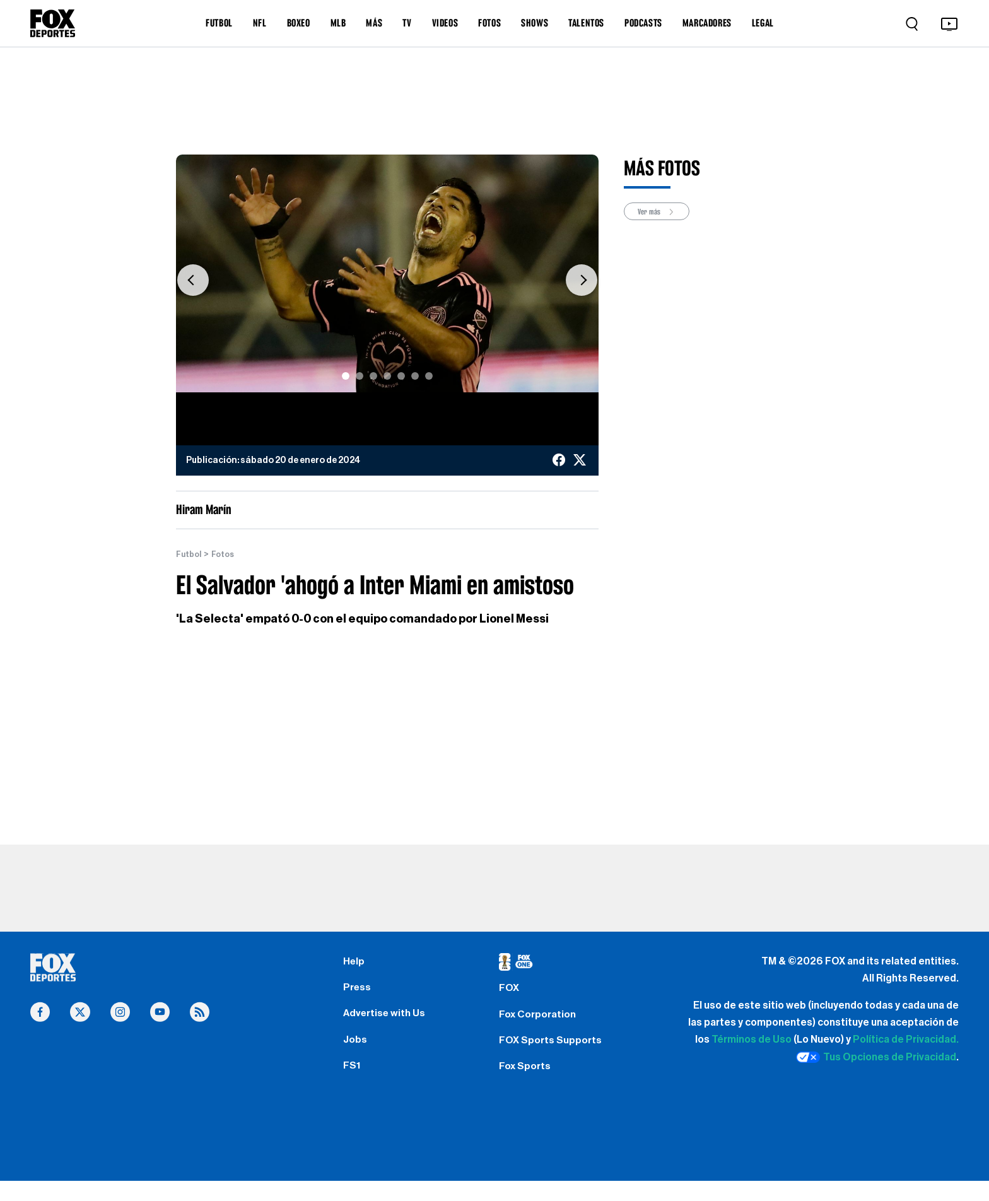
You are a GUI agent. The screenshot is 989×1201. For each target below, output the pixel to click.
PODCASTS (643, 22)
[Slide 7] (429, 376)
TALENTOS (586, 22)
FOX (510, 993)
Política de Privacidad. (906, 1040)
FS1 (353, 1083)
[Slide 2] (359, 376)
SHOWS (534, 22)
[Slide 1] (345, 376)
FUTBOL (219, 22)
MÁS (374, 22)
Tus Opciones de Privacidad (876, 1057)
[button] (193, 279)
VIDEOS (445, 22)
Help (354, 963)
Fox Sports (527, 1083)
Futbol (190, 554)
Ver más (661, 212)
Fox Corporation (541, 1023)
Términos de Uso (751, 1040)
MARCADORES (707, 22)
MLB (338, 22)
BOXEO (298, 22)
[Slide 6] (415, 376)
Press (358, 993)
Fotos (227, 554)
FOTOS (489, 22)
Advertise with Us (388, 1023)
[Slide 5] (401, 376)
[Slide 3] (373, 376)
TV (406, 22)
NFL (260, 22)
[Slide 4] (387, 376)
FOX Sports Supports (555, 1053)
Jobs (356, 1053)
